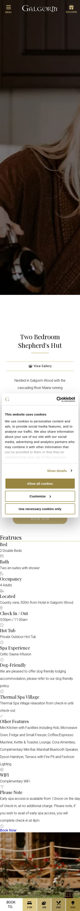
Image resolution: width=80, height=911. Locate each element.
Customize (40, 496)
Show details (57, 470)
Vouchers (71, 9)
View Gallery (40, 366)
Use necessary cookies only (40, 508)
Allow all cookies (40, 483)
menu (8, 9)
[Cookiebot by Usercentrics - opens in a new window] (57, 399)
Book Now (40, 518)
